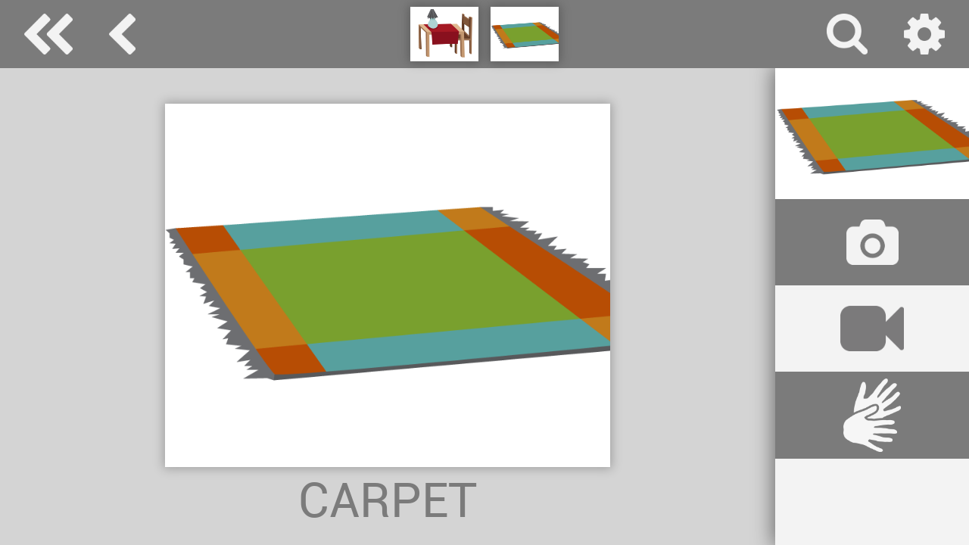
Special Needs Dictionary (48, 34)
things (122, 34)
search (847, 34)
